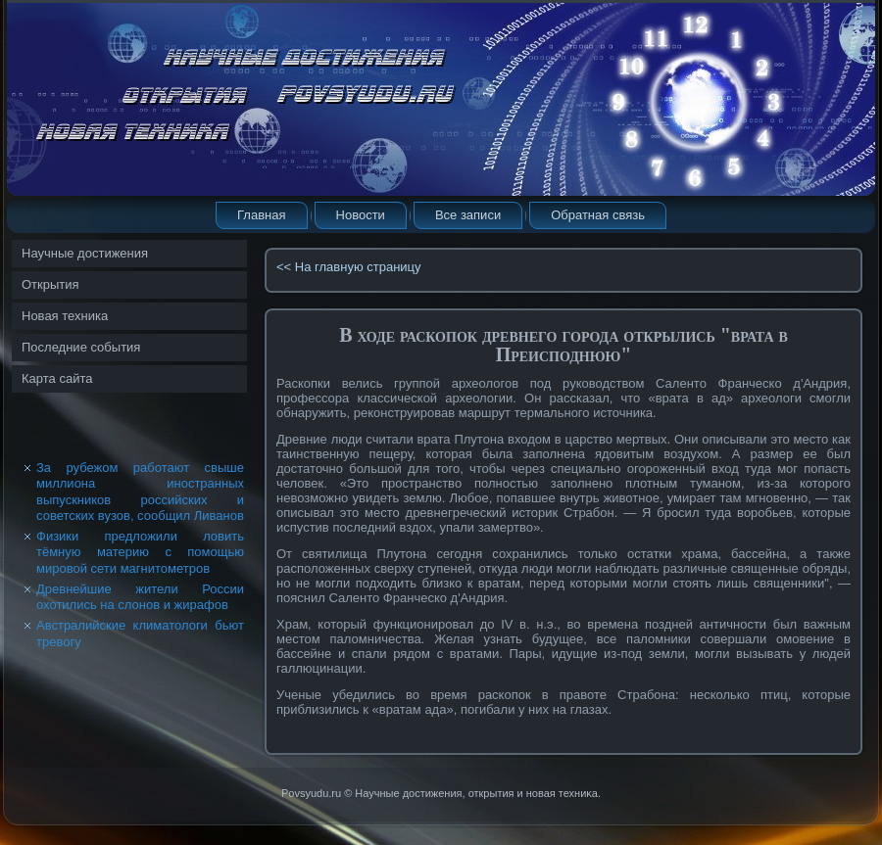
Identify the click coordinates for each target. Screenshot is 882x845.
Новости (360, 215)
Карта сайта (57, 378)
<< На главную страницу (348, 266)
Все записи (468, 215)
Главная (261, 215)
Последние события (81, 347)
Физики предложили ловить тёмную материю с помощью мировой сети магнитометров (140, 552)
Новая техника (65, 315)
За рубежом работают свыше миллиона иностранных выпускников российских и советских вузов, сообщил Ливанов (140, 491)
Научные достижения (85, 253)
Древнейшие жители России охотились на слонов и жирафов (140, 597)
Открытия (50, 284)
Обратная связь (598, 215)
